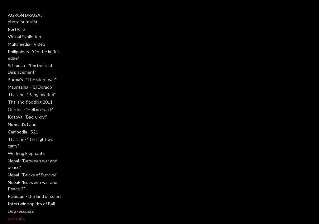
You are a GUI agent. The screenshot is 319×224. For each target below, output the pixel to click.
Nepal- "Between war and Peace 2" (32, 185)
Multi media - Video (26, 44)
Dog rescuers (21, 211)
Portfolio (16, 29)
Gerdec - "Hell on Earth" (31, 109)
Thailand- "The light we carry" (30, 142)
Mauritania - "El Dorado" (30, 87)
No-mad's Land (22, 124)
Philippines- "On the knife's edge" (34, 55)
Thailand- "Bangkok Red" (32, 94)
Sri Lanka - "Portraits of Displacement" (30, 69)
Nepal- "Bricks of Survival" (32, 174)
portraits (16, 218)
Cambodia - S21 (23, 131)
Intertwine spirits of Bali (31, 203)
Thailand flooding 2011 (30, 102)
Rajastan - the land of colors (35, 196)
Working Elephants (26, 153)
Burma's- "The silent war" (32, 79)
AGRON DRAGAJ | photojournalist (26, 18)
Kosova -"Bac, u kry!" (28, 116)
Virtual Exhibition (24, 36)
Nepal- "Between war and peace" (32, 164)
